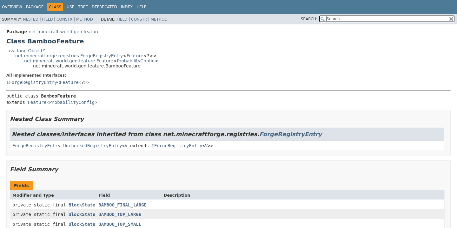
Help (141, 7)
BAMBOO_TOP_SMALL (119, 224)
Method (84, 19)
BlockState (82, 204)
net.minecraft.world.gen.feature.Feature (68, 60)
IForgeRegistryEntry (31, 82)
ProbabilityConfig (136, 60)
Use (70, 7)
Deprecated (104, 7)
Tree (83, 7)
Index (127, 7)
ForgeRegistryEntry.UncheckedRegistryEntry (67, 145)
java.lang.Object (24, 50)
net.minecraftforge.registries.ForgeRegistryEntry (69, 55)
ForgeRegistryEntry (290, 134)
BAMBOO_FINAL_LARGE (122, 204)
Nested (30, 19)
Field (47, 19)
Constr (64, 19)
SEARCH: (309, 19)
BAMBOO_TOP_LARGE (119, 214)
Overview (12, 7)
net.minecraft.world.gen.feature (64, 31)
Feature (135, 55)
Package (34, 7)
